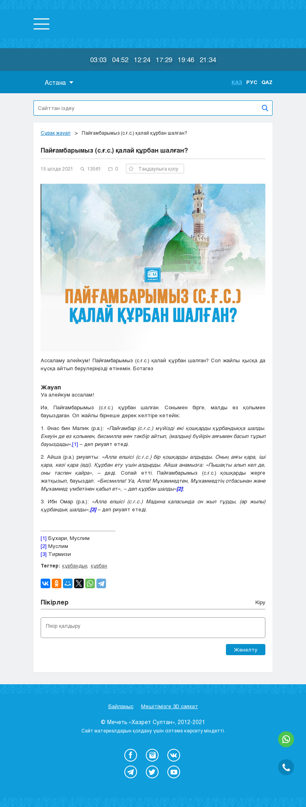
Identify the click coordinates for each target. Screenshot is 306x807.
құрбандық (75, 565)
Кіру (260, 602)
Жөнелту (245, 649)
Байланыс (120, 706)
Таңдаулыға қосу (153, 168)
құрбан (99, 565)
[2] (44, 546)
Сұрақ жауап (56, 132)
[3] (44, 554)
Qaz (267, 82)
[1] (75, 444)
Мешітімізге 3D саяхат (169, 706)
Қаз (236, 82)
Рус (251, 82)
